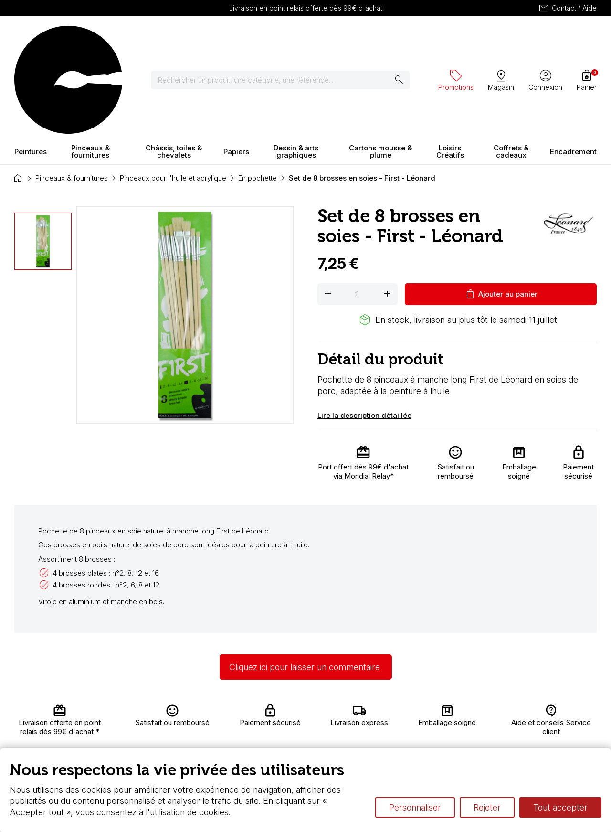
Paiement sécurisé (170, 745)
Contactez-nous (565, 720)
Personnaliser (415, 807)
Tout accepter (560, 807)
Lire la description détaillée (364, 331)
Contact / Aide (567, 8)
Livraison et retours (173, 717)
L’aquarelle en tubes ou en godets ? (416, 712)
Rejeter (487, 807)
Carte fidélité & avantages (282, 712)
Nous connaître (179, 731)
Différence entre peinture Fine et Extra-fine (427, 731)
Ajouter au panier (500, 210)
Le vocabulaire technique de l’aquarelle (422, 721)
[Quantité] (357, 210)
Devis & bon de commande (285, 740)
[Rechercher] (226, 38)
